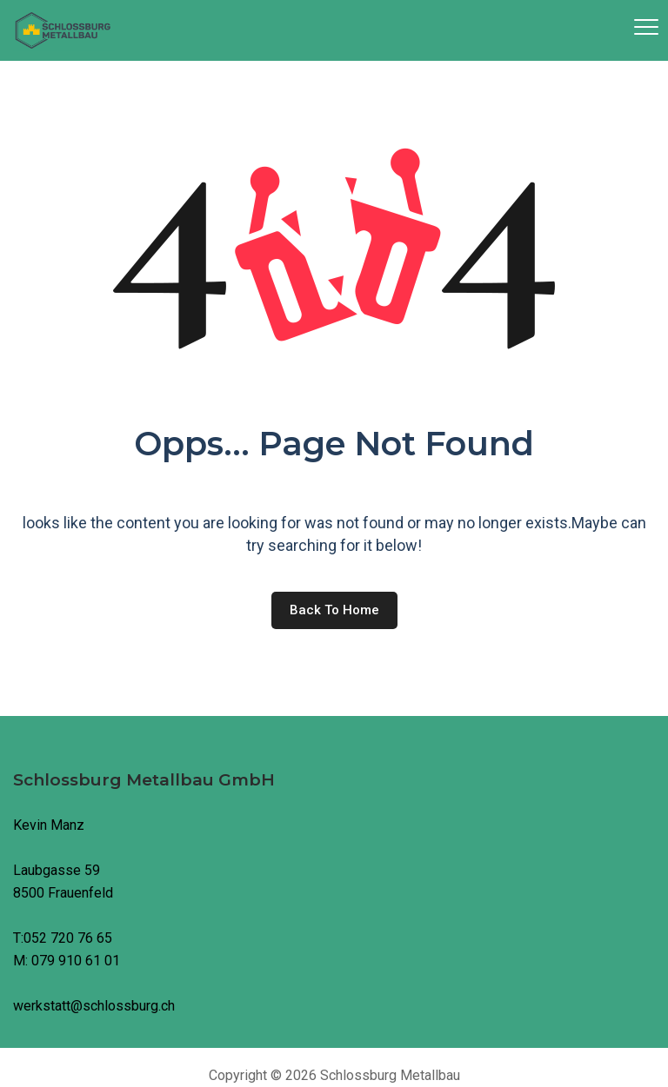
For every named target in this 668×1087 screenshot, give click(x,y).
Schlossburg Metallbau (390, 1075)
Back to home (334, 610)
